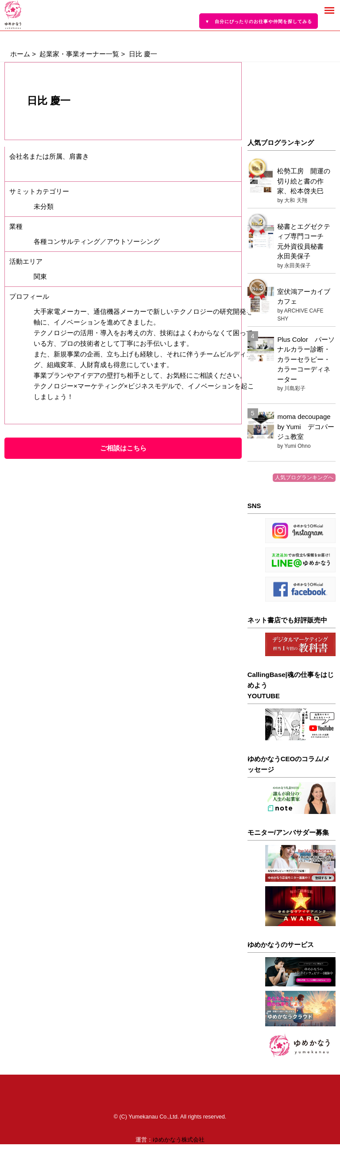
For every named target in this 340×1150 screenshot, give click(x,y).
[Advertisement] (291, 95)
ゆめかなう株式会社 (179, 1140)
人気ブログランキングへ (304, 477)
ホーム (20, 54)
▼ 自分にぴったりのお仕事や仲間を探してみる (258, 21)
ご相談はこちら (123, 448)
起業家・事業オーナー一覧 (79, 54)
